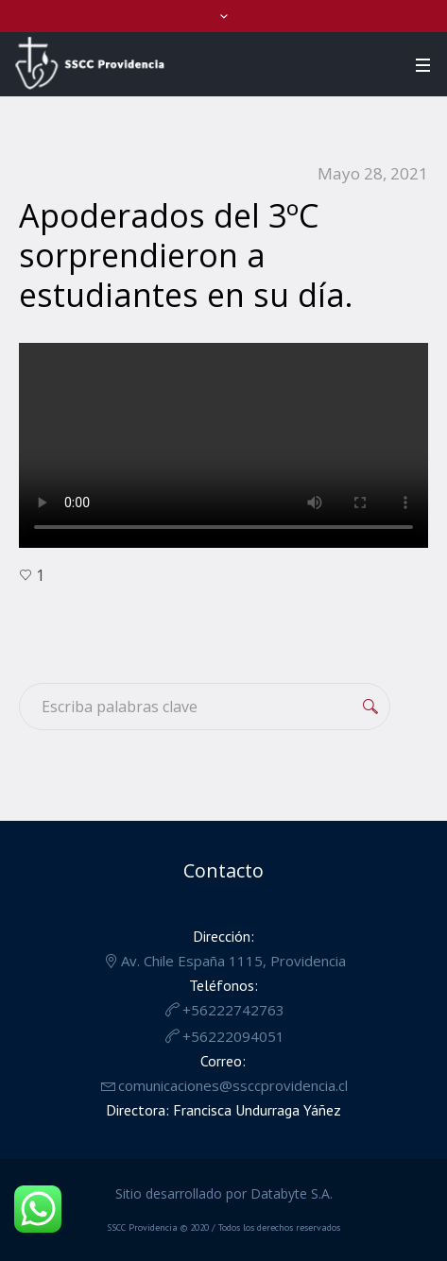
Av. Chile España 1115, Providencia (233, 960)
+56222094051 (233, 1036)
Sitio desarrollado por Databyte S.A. (224, 1193)
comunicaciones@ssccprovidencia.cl (233, 1085)
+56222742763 (233, 1009)
